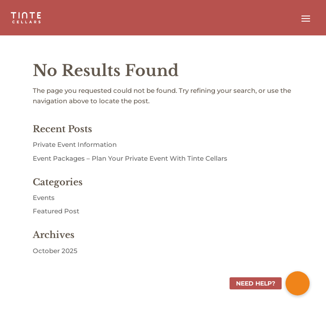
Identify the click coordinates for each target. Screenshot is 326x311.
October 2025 (55, 251)
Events (44, 198)
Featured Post (56, 211)
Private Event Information (75, 144)
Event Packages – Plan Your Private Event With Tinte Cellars (130, 158)
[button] (298, 283)
